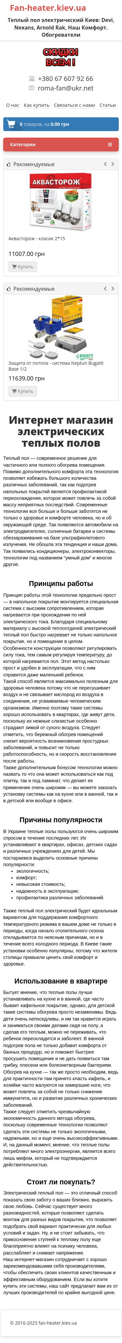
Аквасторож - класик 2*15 (36, 239)
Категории (61, 144)
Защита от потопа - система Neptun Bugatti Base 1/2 (55, 366)
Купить (23, 266)
